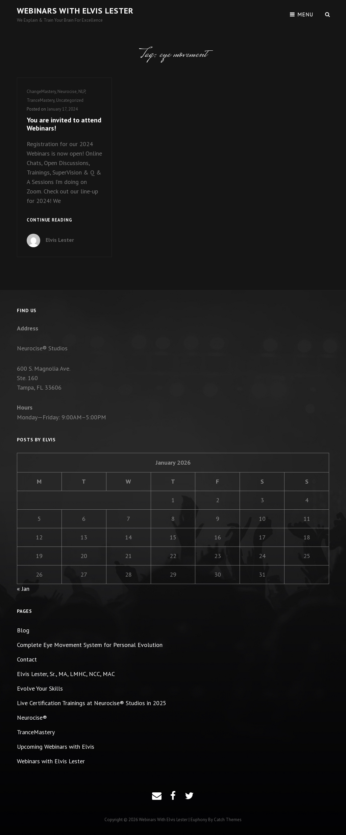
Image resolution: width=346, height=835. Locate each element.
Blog (23, 630)
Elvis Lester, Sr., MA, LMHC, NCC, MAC (66, 674)
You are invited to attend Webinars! (64, 124)
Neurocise (67, 91)
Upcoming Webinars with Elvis (55, 746)
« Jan (23, 589)
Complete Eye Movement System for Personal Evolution (90, 645)
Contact (27, 659)
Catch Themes (228, 819)
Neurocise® (32, 717)
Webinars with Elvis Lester (75, 10)
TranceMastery (40, 100)
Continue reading (49, 220)
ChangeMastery (41, 91)
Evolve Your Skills (40, 688)
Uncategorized (69, 100)
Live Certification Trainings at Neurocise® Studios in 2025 (91, 703)
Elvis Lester (60, 239)
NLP (81, 91)
